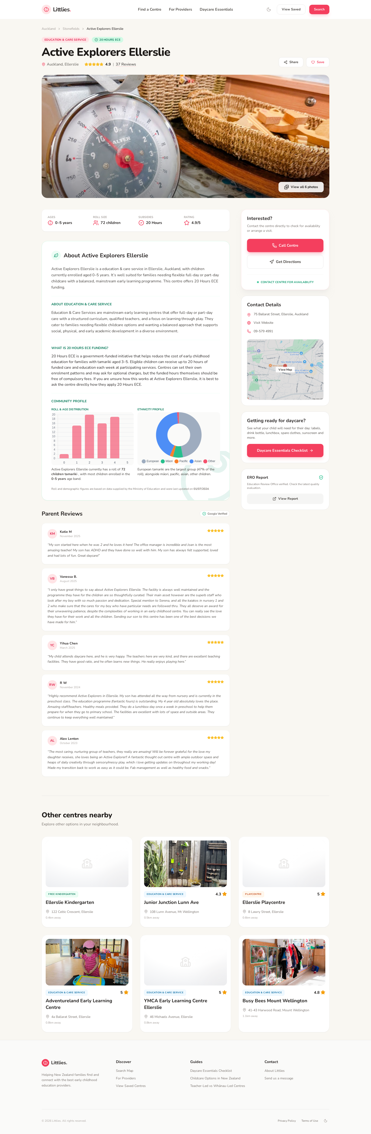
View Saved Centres (131, 1086)
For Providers (180, 9)
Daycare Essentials (216, 9)
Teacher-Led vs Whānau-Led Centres (217, 1086)
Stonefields (71, 28)
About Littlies (275, 1070)
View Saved (291, 9)
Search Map (124, 1070)
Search (319, 9)
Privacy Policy (287, 1121)
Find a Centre (149, 9)
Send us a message (279, 1078)
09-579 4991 (263, 331)
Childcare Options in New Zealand (215, 1078)
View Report (285, 498)
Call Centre (285, 245)
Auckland (49, 28)
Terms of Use (309, 1121)
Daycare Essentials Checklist (285, 450)
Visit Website (263, 322)
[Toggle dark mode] (325, 1121)
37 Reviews (126, 64)
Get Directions (285, 261)
